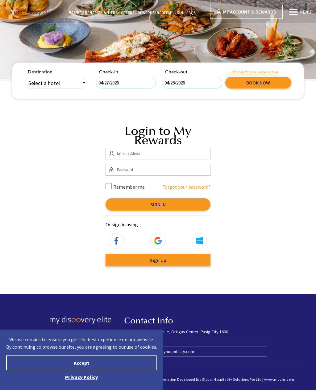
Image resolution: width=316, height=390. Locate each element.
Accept (81, 363)
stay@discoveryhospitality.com (164, 351)
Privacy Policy (81, 377)
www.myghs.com (279, 379)
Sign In (158, 204)
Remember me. (126, 186)
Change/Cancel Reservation (254, 72)
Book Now (258, 83)
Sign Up (158, 260)
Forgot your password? (186, 187)
